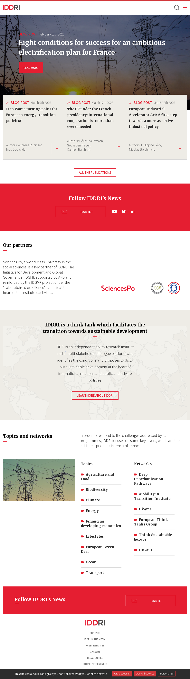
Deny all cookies (145, 673)
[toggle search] (177, 7)
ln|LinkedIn (132, 211)
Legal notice (95, 656)
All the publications (95, 172)
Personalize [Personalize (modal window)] (166, 673)
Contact (95, 632)
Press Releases (95, 644)
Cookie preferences (95, 662)
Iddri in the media (95, 638)
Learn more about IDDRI (95, 394)
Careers (95, 650)
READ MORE (31, 68)
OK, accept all (122, 673)
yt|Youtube (114, 211)
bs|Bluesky (124, 211)
